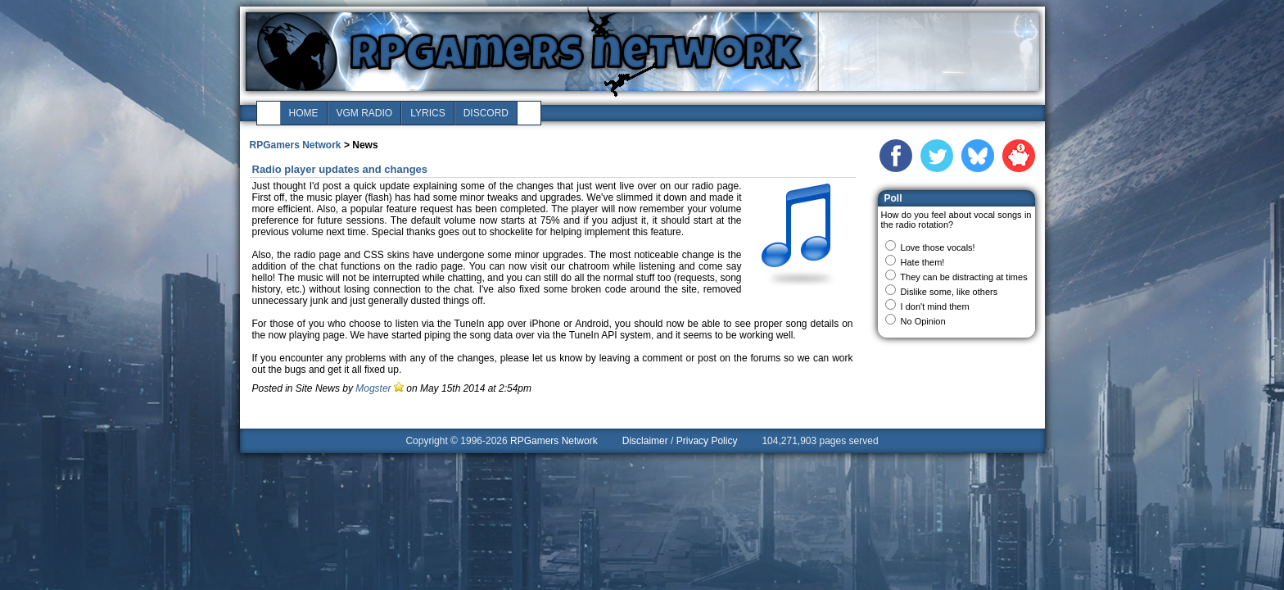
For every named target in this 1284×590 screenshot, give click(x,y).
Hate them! (923, 262)
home (304, 113)
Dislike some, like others (949, 292)
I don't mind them (935, 306)
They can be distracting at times (963, 277)
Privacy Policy (707, 441)
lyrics (427, 113)
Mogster (373, 388)
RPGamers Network (295, 145)
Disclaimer (645, 441)
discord (486, 113)
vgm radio (365, 113)
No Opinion (923, 321)
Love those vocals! (938, 247)
